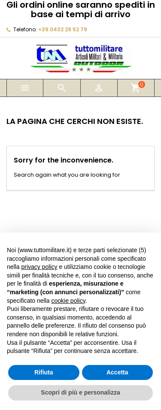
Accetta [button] (117, 372)
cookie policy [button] (68, 300)
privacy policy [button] (39, 266)
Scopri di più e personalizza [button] (80, 392)
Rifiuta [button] (43, 372)
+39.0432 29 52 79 (62, 29)
